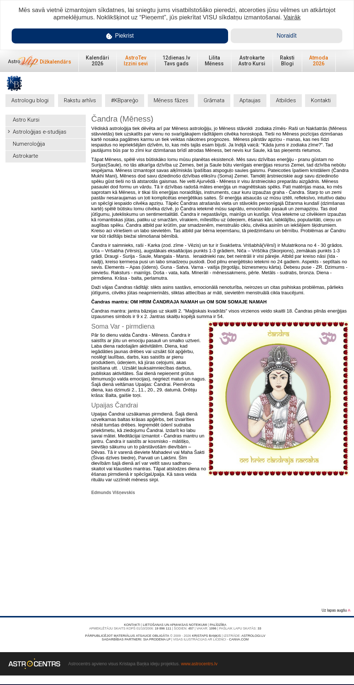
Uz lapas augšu (336, 610)
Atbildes (286, 100)
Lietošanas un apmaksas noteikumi (175, 625)
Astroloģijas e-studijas (39, 132)
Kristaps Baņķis (206, 636)
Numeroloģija (29, 144)
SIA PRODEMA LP (156, 639)
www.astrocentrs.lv (199, 663)
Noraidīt (287, 35)
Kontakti (321, 100)
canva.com (239, 639)
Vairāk (292, 17)
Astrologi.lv (253, 636)
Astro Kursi (26, 119)
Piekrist (120, 35)
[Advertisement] (45, 202)
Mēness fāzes (171, 100)
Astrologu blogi (30, 100)
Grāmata (214, 100)
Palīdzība (218, 625)
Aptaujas (250, 100)
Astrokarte (25, 156)
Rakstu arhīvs (80, 100)
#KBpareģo (124, 100)
